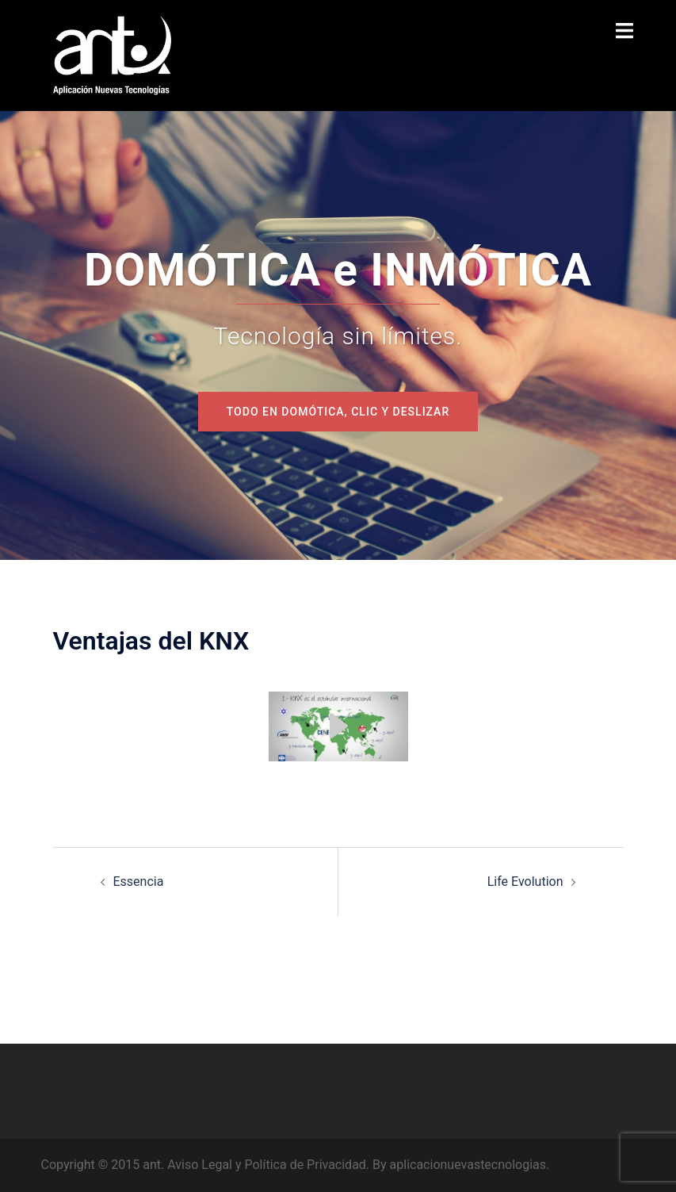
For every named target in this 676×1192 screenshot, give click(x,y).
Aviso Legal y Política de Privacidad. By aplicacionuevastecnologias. (358, 1164)
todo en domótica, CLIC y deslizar (338, 411)
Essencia (138, 881)
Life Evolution (525, 881)
